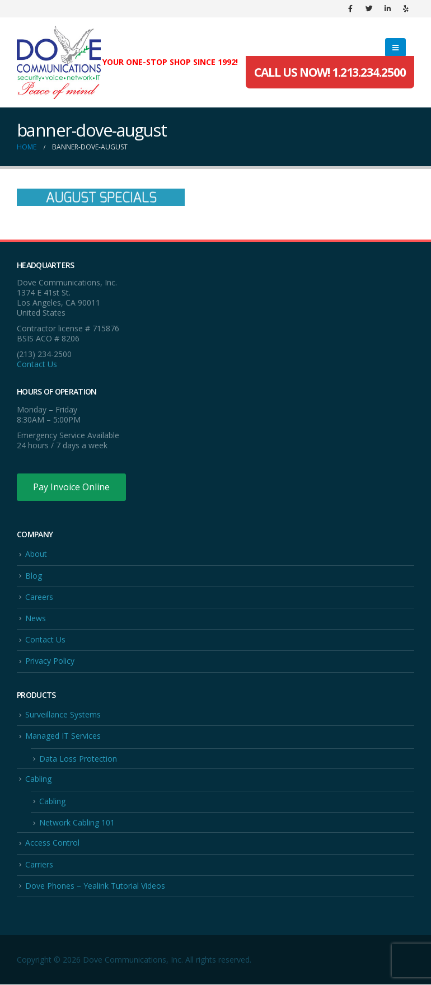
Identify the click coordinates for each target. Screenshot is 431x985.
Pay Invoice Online (71, 487)
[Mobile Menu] (395, 47)
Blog (33, 575)
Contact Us (37, 364)
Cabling (38, 778)
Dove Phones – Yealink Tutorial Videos (95, 886)
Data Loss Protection (78, 758)
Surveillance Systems (63, 715)
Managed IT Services (63, 736)
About (36, 553)
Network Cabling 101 (77, 823)
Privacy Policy (49, 661)
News (35, 618)
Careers (39, 597)
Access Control (52, 843)
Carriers (39, 864)
